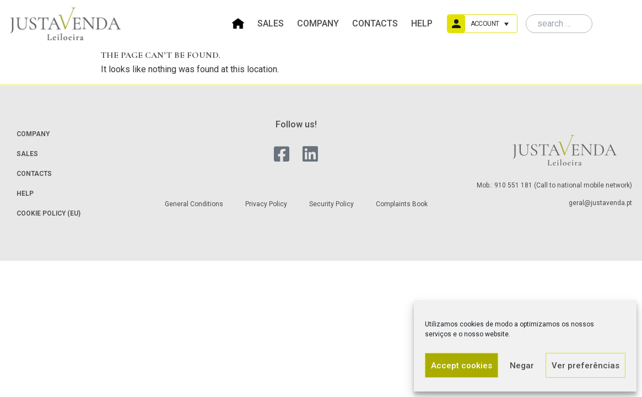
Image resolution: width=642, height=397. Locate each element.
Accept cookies (461, 366)
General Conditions (194, 204)
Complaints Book (402, 204)
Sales (270, 23)
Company (318, 23)
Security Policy (331, 204)
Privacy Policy (266, 204)
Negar (522, 366)
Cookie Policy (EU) (48, 213)
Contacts (375, 23)
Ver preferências (585, 366)
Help (422, 23)
